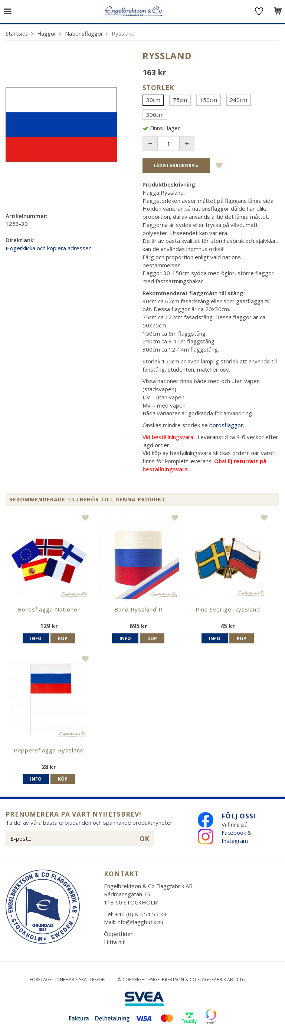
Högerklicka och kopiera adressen (49, 248)
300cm (155, 114)
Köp (63, 638)
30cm (153, 99)
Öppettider (118, 933)
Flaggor (46, 33)
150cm (208, 99)
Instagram (235, 840)
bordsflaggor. (226, 425)
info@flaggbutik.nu (140, 922)
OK (144, 838)
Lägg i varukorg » (176, 165)
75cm (180, 99)
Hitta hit (114, 942)
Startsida (17, 33)
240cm (238, 99)
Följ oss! (239, 816)
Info (36, 638)
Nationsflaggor (84, 33)
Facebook (234, 832)
